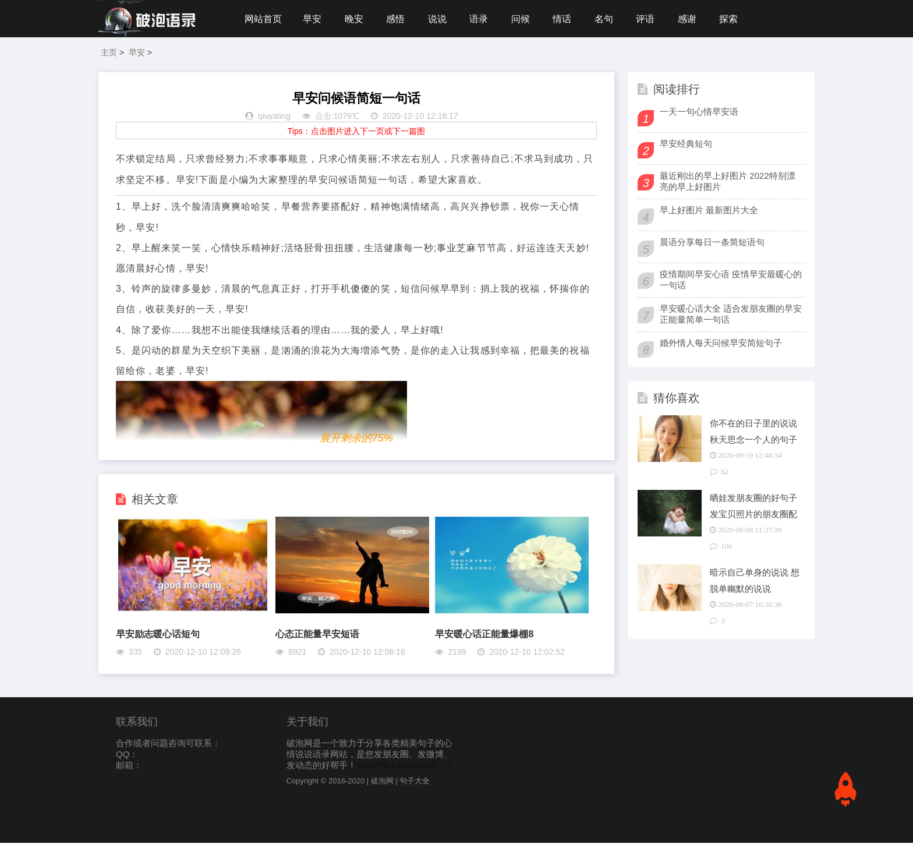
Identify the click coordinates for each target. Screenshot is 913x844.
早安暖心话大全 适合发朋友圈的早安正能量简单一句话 (731, 315)
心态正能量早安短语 (317, 635)
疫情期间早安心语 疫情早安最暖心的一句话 (731, 280)
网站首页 (263, 19)
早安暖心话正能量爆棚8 (484, 635)
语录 (481, 19)
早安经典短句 (686, 145)
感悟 (397, 19)
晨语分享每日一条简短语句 (712, 243)
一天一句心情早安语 (699, 113)
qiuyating (274, 117)
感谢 (693, 19)
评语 (650, 19)
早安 (312, 19)
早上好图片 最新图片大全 (709, 211)
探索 (735, 19)
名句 (608, 19)
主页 (109, 53)
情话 (566, 19)
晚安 (355, 19)
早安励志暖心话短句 (158, 635)
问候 (524, 19)
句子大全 (414, 782)
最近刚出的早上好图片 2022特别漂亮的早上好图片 (727, 182)
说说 (439, 19)
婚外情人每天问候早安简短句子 (721, 344)
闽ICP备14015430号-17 (405, 766)
